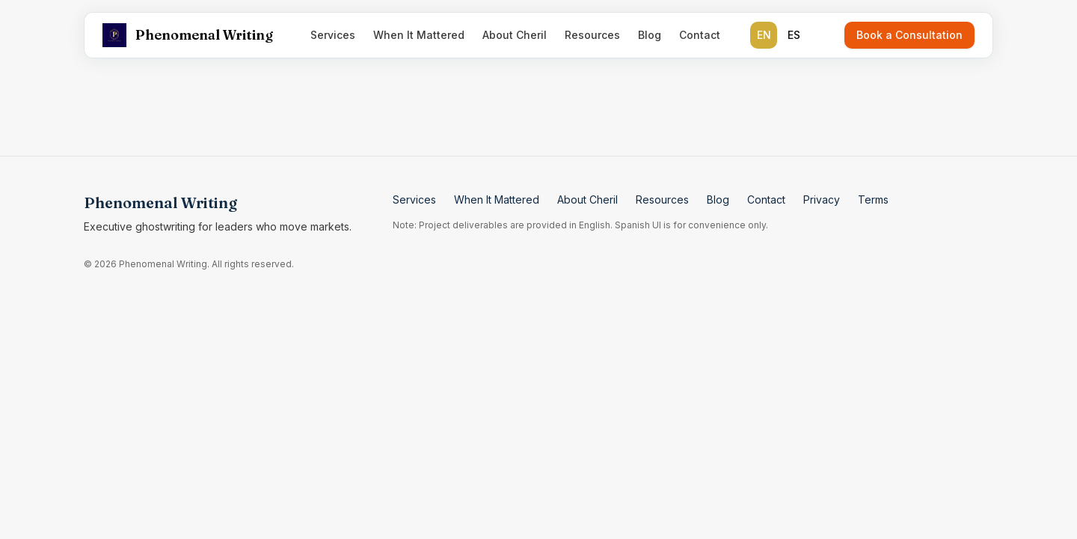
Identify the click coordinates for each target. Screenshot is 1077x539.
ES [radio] (794, 34)
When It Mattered (418, 34)
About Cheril (514, 34)
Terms (873, 199)
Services (332, 34)
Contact (699, 34)
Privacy (821, 199)
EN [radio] (764, 34)
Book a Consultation (909, 34)
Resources (592, 34)
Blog (649, 34)
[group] (778, 35)
